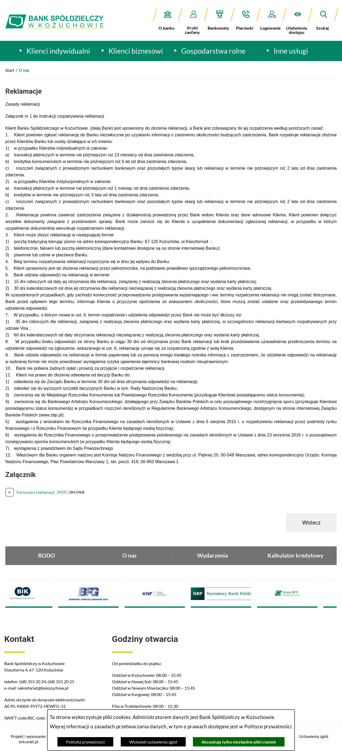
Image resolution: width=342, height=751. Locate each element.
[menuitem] (55, 51)
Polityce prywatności (268, 726)
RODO (46, 555)
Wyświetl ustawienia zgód (153, 741)
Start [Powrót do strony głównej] (9, 70)
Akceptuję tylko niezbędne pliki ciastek (238, 741)
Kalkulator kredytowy (295, 555)
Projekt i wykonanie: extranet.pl (28, 739)
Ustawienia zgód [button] (313, 736)
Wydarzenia (212, 555)
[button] (298, 21)
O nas (129, 555)
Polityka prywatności (85, 741)
